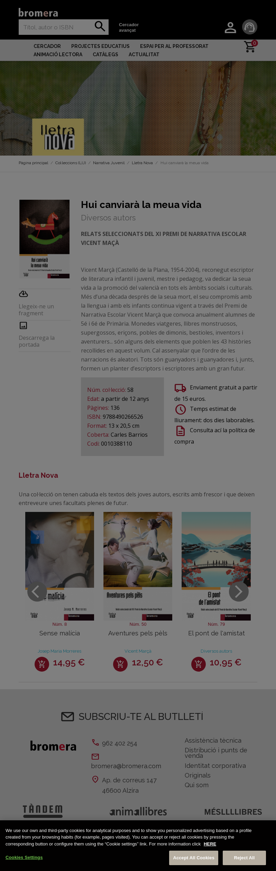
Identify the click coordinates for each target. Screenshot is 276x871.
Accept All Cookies (193, 857)
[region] (138, 845)
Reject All (244, 857)
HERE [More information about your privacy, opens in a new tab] (210, 844)
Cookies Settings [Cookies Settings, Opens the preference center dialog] (24, 857)
